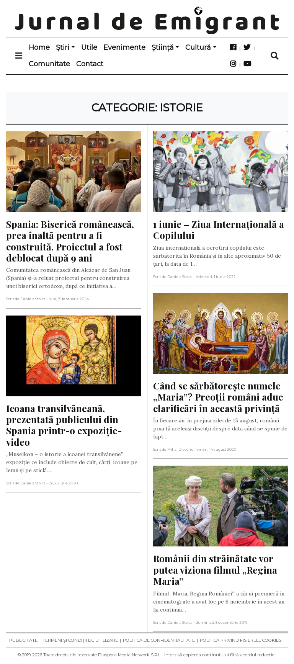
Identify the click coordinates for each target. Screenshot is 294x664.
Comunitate (49, 64)
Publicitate (23, 640)
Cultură (198, 47)
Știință (163, 47)
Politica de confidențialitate (159, 640)
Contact (89, 64)
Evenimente (124, 47)
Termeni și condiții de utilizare (80, 640)
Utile (89, 47)
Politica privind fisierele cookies (240, 640)
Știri (62, 47)
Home (39, 47)
